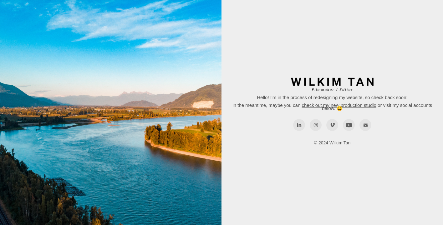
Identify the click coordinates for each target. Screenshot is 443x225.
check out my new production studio (339, 105)
